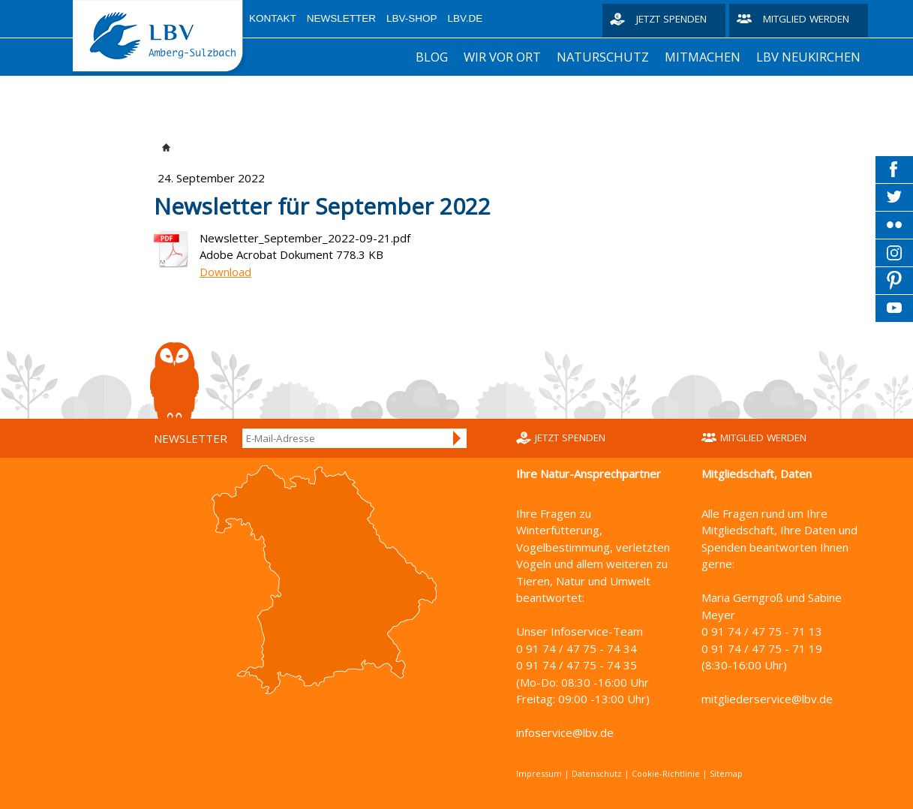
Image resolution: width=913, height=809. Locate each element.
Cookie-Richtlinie (666, 773)
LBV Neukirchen (808, 56)
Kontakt (272, 18)
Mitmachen (702, 56)
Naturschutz (603, 56)
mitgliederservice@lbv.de (767, 698)
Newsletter (341, 18)
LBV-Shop (411, 18)
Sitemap (726, 773)
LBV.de (465, 18)
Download (225, 271)
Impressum (539, 773)
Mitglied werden (806, 19)
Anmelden (458, 438)
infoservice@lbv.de (565, 732)
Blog (432, 56)
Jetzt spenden (671, 19)
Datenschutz (597, 773)
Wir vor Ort (502, 56)
